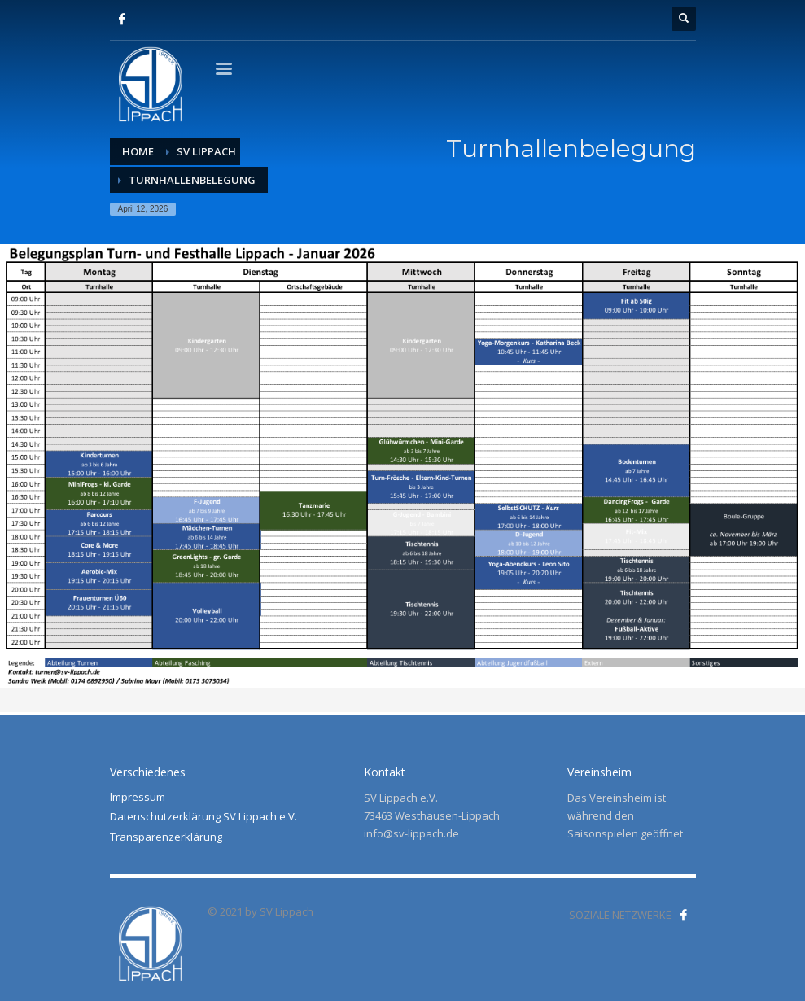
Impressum (137, 796)
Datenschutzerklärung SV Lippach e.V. (203, 816)
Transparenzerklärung (166, 836)
